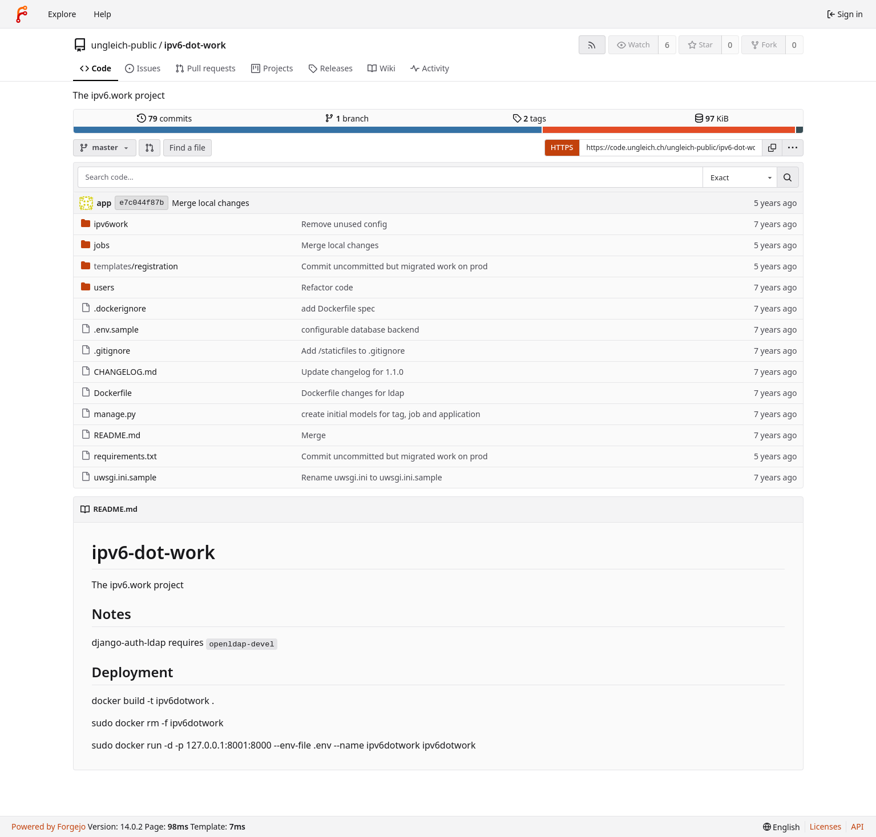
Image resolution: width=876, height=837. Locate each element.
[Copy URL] (772, 147)
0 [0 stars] (730, 44)
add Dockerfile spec (338, 308)
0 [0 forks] (794, 44)
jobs (95, 245)
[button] (149, 147)
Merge (313, 435)
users (98, 287)
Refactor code (327, 287)
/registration (130, 266)
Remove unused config (344, 224)
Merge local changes (210, 202)
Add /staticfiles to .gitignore (353, 350)
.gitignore (106, 350)
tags (529, 118)
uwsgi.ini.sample (119, 477)
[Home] (22, 14)
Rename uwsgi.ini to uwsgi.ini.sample (371, 477)
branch (347, 118)
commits (164, 118)
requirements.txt (119, 456)
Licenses (826, 826)
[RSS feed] (592, 44)
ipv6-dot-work (195, 45)
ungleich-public (124, 45)
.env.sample (110, 329)
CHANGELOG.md (119, 371)
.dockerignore (113, 308)
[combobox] (740, 177)
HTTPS (562, 147)
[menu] (793, 147)
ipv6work (104, 224)
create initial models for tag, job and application (391, 414)
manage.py (108, 414)
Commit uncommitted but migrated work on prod (394, 266)
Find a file (187, 147)
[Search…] (787, 177)
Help (102, 14)
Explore (62, 14)
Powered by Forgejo (48, 826)
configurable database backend (360, 329)
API (857, 826)
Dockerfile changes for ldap (352, 392)
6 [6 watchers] (667, 44)
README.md (111, 435)
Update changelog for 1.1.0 (352, 371)
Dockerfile (106, 392)
